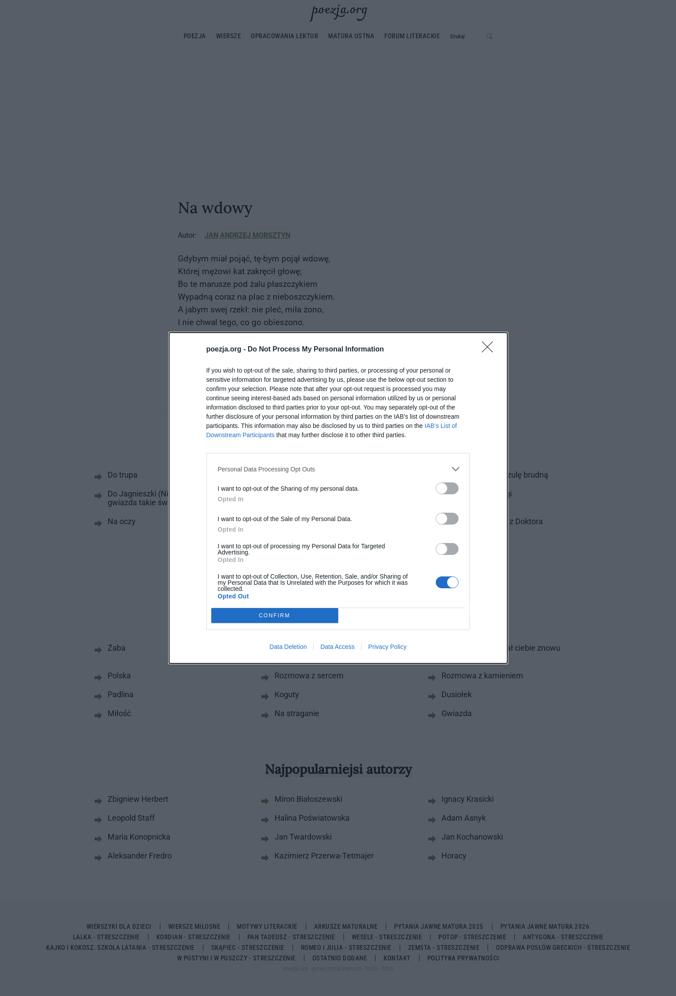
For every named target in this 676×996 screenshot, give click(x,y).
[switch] (447, 488)
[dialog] (338, 498)
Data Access (337, 646)
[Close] (490, 349)
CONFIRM (274, 615)
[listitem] (338, 469)
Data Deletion (288, 646)
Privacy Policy (387, 646)
